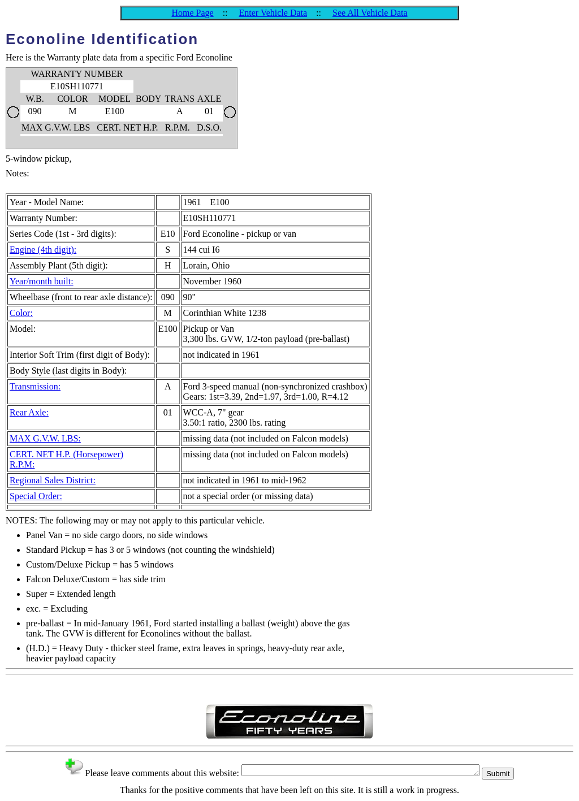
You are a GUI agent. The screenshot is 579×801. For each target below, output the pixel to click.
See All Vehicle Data (370, 13)
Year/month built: (42, 281)
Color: (21, 313)
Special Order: (36, 496)
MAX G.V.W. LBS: (45, 438)
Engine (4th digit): (43, 249)
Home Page (192, 13)
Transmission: (35, 386)
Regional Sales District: (53, 480)
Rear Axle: (29, 412)
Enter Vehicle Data (273, 13)
